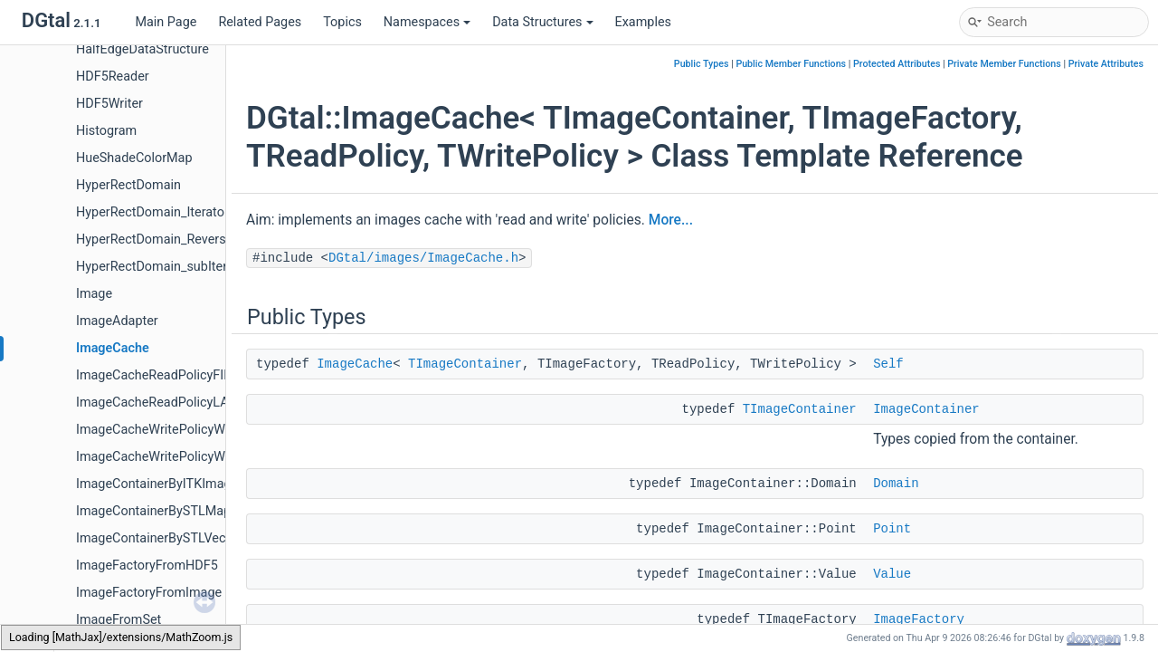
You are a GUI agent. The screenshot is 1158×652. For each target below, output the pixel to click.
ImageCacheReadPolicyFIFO (158, 375)
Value (892, 574)
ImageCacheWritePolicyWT (154, 457)
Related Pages (259, 22)
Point (892, 529)
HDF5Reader (112, 76)
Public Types (701, 64)
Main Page (165, 22)
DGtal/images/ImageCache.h (423, 258)
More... (671, 220)
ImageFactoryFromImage (149, 592)
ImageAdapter (117, 321)
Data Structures (542, 22)
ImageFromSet (118, 620)
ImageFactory (918, 619)
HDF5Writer (109, 103)
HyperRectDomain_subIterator (163, 266)
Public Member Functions (791, 64)
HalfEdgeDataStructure (142, 49)
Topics (342, 22)
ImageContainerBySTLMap (153, 511)
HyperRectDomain (128, 185)
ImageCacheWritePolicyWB (154, 429)
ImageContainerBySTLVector (159, 538)
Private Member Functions (1003, 64)
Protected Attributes (896, 64)
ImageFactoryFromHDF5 (147, 565)
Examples (643, 22)
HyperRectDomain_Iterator (152, 212)
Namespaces (427, 22)
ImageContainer (926, 409)
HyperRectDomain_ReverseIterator (175, 239)
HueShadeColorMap (134, 158)
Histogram (106, 131)
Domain (895, 483)
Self (888, 364)
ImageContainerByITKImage (157, 484)
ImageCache (112, 348)
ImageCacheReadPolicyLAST (160, 402)
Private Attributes (1106, 64)
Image (94, 294)
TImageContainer (465, 364)
